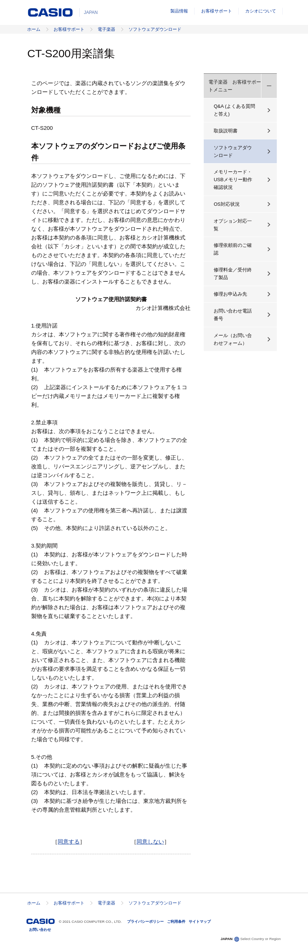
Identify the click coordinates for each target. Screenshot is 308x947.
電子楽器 (106, 29)
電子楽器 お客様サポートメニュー (235, 85)
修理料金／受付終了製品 (233, 273)
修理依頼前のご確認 (233, 249)
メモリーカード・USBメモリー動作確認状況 (233, 179)
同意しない (150, 841)
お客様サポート (216, 11)
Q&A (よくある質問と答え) (234, 110)
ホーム (33, 29)
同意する (69, 841)
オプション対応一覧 (233, 224)
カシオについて (260, 11)
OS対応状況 (227, 204)
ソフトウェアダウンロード (154, 29)
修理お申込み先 (230, 294)
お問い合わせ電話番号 (233, 314)
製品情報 (179, 11)
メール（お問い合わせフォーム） (233, 339)
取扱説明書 (226, 131)
